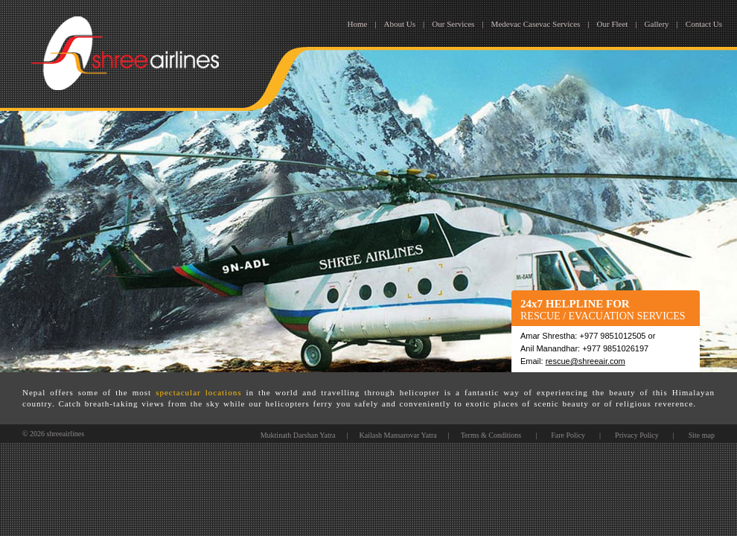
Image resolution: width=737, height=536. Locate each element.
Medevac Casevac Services (536, 23)
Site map (702, 435)
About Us (399, 23)
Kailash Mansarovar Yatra (398, 435)
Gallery (657, 23)
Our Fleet (612, 23)
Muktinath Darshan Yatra (298, 435)
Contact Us (704, 23)
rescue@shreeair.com (585, 361)
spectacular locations (198, 392)
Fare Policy (568, 435)
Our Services (453, 23)
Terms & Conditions (491, 435)
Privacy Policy (637, 435)
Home (358, 23)
